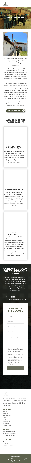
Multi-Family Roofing (9, 433)
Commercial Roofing (9, 435)
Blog (4, 419)
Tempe (5, 442)
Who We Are (6, 415)
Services (5, 413)
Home (5, 411)
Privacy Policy (7, 425)
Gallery (5, 417)
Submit (15, 368)
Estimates (6, 423)
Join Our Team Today (14, 110)
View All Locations (8, 446)
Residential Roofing (9, 431)
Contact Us (6, 421)
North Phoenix (7, 444)
